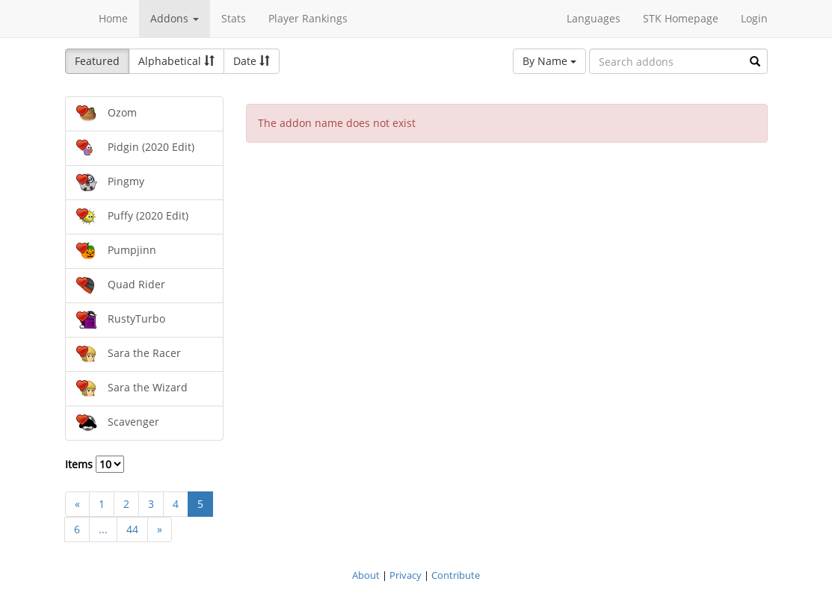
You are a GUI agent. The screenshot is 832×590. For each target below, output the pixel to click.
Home (113, 18)
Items (94, 464)
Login (754, 18)
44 (132, 529)
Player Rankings (308, 18)
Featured (97, 61)
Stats (233, 18)
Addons (174, 18)
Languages (593, 18)
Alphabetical (176, 61)
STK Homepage (680, 18)
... (103, 529)
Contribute (455, 575)
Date (251, 61)
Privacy (405, 575)
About (366, 575)
